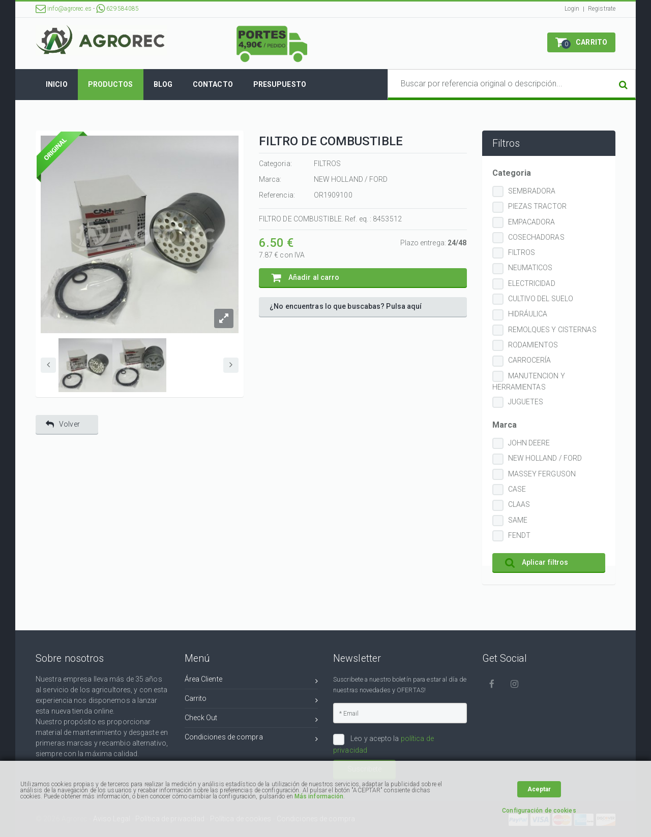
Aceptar (539, 789)
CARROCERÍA (529, 360)
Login (572, 8)
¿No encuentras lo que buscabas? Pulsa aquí (346, 306)
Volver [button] (63, 424)
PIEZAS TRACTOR (537, 206)
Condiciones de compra (251, 739)
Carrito (251, 700)
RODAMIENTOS (533, 345)
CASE (517, 489)
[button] (581, 42)
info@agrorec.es (64, 8)
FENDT (519, 535)
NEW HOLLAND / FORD (545, 458)
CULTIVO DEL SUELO (541, 299)
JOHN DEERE (529, 443)
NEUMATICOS (530, 268)
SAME (517, 520)
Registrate (601, 8)
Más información (319, 796)
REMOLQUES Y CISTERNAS (552, 330)
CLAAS (519, 504)
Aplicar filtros (537, 562)
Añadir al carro (306, 277)
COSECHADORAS (536, 237)
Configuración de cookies (539, 810)
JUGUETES (526, 402)
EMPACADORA (531, 222)
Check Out (251, 719)
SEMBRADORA (532, 191)
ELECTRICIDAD (531, 283)
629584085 (117, 8)
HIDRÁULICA (528, 314)
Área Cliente (251, 681)
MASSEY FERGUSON (542, 474)
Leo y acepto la (383, 744)
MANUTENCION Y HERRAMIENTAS (528, 381)
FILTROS (522, 252)
